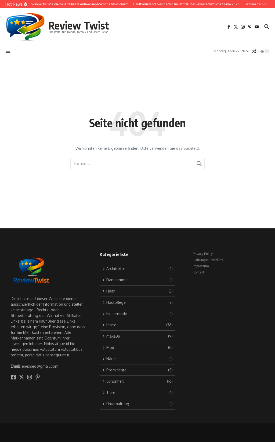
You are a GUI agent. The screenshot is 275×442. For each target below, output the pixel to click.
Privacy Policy (203, 254)
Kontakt (198, 272)
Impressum (201, 266)
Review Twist (78, 25)
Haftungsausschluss (208, 260)
